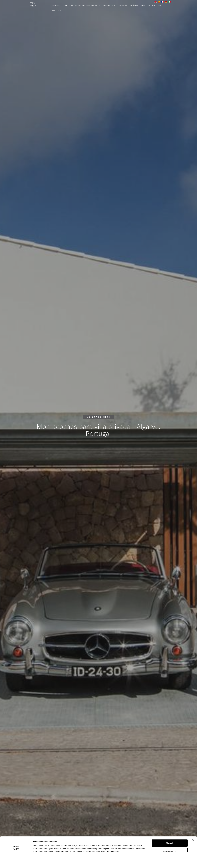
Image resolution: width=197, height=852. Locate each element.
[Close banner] (193, 826)
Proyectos (122, 5)
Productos (68, 5)
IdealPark (56, 5)
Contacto (56, 11)
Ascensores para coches (86, 5)
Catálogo (134, 5)
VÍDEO (143, 5)
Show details (39, 844)
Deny (169, 845)
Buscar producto (107, 5)
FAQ (159, 5)
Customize (169, 837)
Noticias (152, 5)
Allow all (170, 829)
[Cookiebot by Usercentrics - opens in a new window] (16, 847)
